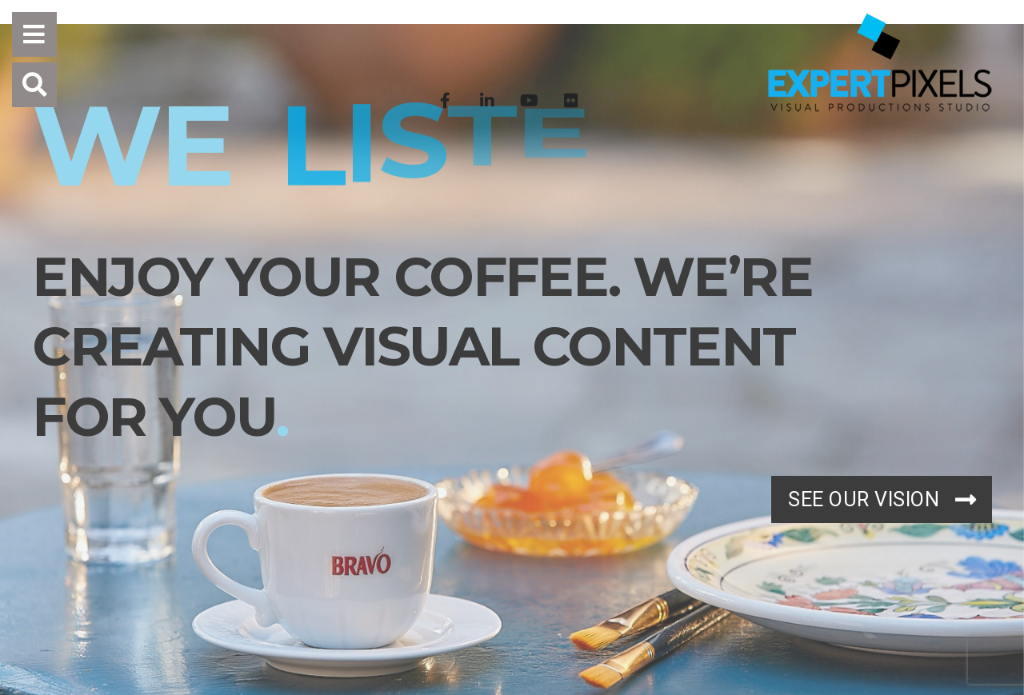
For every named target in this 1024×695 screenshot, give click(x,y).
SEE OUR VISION (882, 499)
